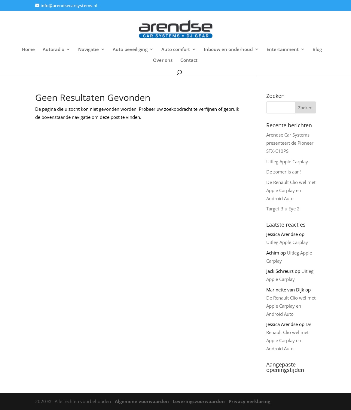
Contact (188, 60)
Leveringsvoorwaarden (199, 401)
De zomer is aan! (283, 172)
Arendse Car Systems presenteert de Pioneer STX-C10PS (289, 143)
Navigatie (88, 49)
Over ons (162, 60)
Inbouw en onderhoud (228, 49)
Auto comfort (175, 49)
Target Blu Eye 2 (283, 209)
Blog (317, 49)
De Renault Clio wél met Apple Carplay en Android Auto (291, 190)
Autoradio (53, 49)
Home (28, 49)
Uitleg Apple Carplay (287, 161)
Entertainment (283, 49)
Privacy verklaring (249, 401)
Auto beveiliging (130, 49)
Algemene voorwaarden (142, 401)
